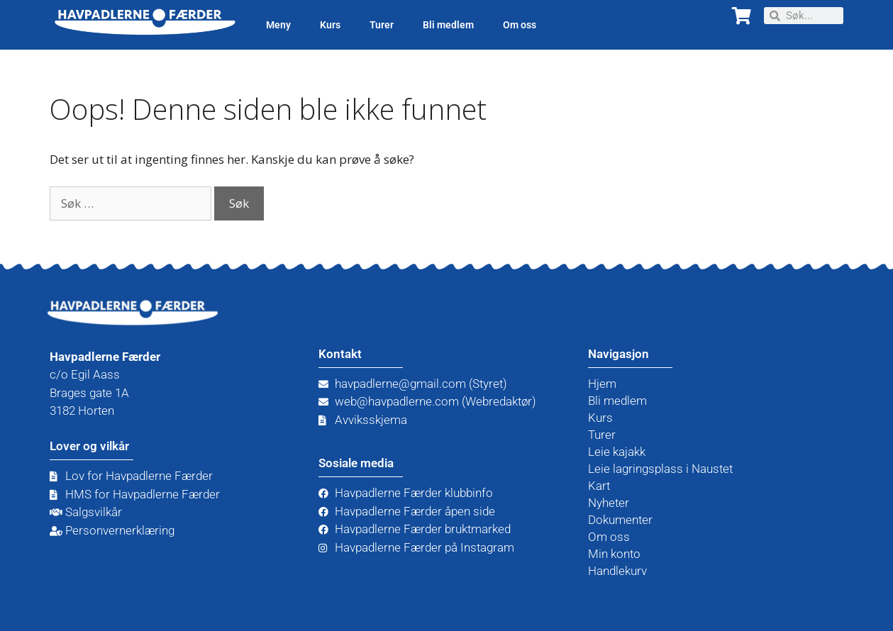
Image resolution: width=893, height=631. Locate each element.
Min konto (614, 554)
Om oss (519, 24)
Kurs (330, 24)
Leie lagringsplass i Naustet (660, 469)
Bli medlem (448, 24)
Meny (278, 24)
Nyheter (608, 503)
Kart (599, 486)
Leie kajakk (616, 452)
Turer (382, 24)
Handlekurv (617, 571)
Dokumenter (620, 520)
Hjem (602, 383)
